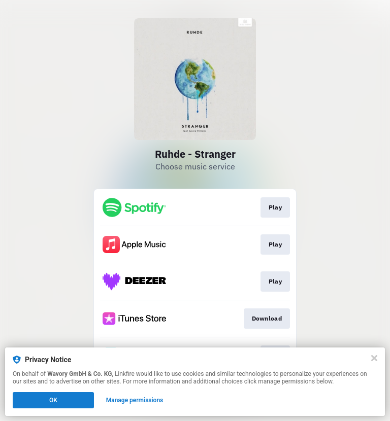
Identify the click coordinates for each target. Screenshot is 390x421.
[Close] (374, 358)
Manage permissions (135, 400)
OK (53, 400)
